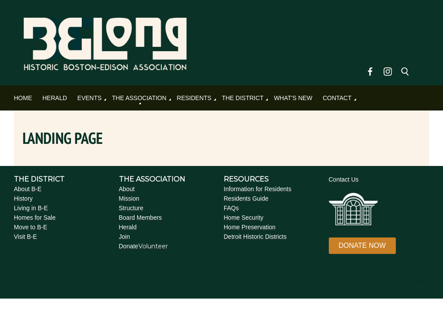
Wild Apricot (344, 281)
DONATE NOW (362, 245)
